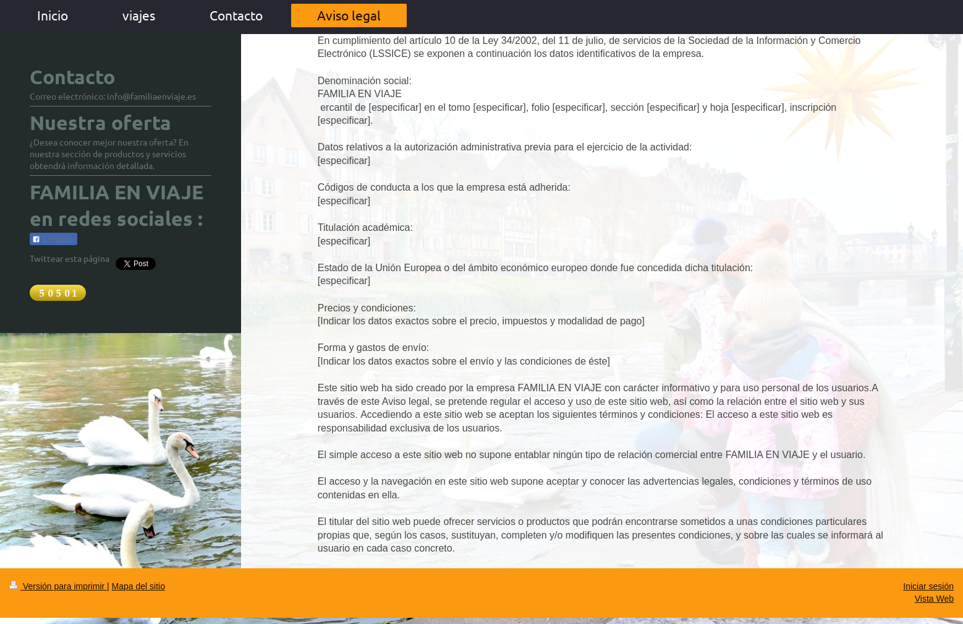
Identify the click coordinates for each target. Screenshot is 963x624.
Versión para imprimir (58, 586)
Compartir (53, 239)
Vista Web (934, 599)
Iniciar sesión (928, 586)
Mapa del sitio (138, 586)
